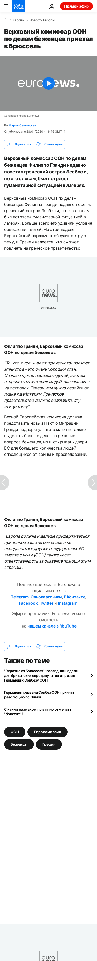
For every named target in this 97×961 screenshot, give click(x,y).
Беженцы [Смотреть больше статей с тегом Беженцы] (19, 744)
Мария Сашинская (22, 125)
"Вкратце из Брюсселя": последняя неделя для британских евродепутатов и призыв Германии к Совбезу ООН (41, 675)
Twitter (46, 603)
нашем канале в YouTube (51, 626)
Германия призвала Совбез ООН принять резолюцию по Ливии (39, 694)
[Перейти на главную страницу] (18, 6)
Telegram (19, 596)
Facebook (28, 603)
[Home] (5, 20)
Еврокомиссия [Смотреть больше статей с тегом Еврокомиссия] (47, 731)
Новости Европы (42, 20)
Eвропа (18, 20)
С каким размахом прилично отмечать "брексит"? (37, 711)
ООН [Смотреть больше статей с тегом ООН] (15, 731)
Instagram (67, 603)
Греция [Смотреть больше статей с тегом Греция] (48, 744)
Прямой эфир (76, 6)
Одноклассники (45, 596)
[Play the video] (48, 83)
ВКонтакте (74, 596)
